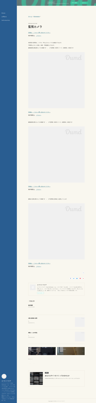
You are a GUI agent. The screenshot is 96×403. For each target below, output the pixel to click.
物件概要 (30, 305)
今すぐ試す (74, 2)
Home (3, 13)
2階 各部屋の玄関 (32, 318)
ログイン (84, 2)
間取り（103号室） (33, 332)
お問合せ (4, 16)
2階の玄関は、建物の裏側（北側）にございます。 (39, 321)
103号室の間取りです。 (33, 335)
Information (6, 20)
